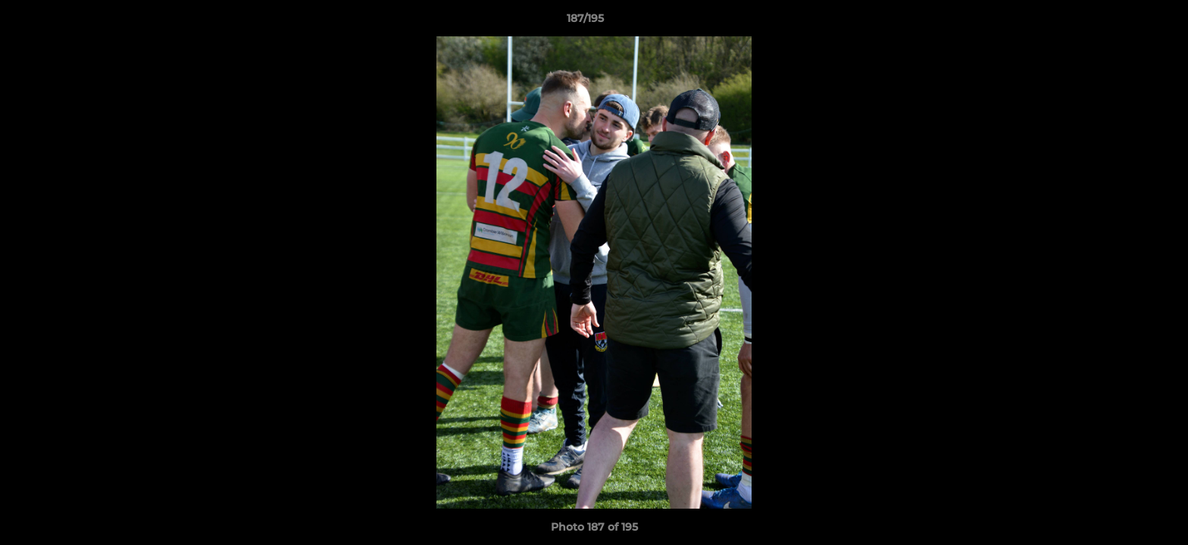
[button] (1124, 22)
